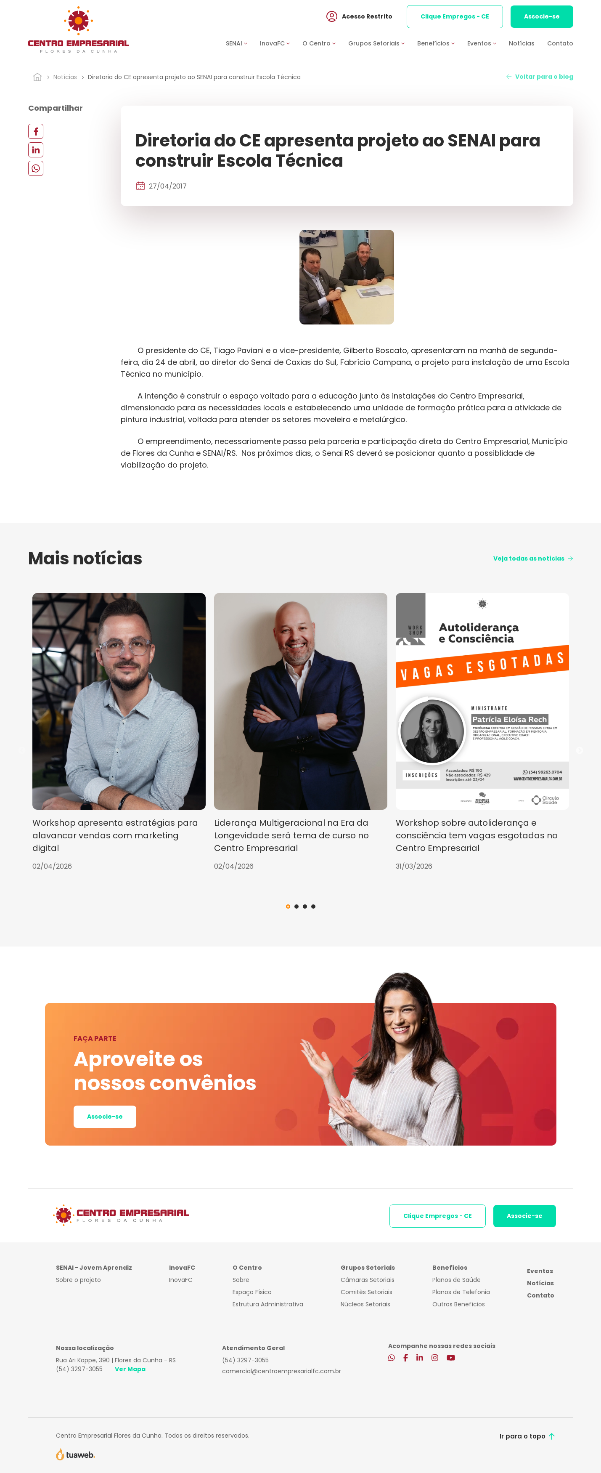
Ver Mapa (130, 1369)
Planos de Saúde (456, 1280)
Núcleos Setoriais (365, 1304)
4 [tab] (313, 906)
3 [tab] (305, 906)
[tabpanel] (119, 732)
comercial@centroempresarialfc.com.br (281, 1371)
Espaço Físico (252, 1292)
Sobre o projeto (78, 1280)
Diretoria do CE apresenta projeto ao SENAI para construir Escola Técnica (194, 77)
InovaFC (181, 1280)
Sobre (241, 1280)
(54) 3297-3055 (79, 1369)
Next (579, 751)
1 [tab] (288, 906)
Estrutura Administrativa (268, 1304)
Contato (560, 43)
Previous (22, 751)
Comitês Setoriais (366, 1292)
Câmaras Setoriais (367, 1280)
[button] (243, 43)
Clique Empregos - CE (455, 16)
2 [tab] (296, 906)
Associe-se (542, 16)
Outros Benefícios (458, 1304)
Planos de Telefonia (461, 1292)
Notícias (522, 43)
